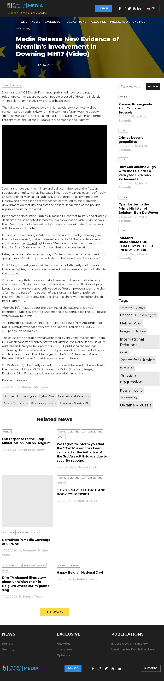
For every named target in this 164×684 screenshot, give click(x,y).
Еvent (61, 440)
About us (98, 24)
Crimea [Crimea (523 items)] (140, 310)
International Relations (73, 399)
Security (8, 652)
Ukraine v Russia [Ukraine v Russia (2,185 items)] (136, 408)
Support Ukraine (92, 435)
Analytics (63, 647)
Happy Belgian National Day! (80, 576)
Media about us (12, 568)
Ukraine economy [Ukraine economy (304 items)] (129, 400)
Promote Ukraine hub (127, 24)
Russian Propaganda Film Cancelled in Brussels (135, 111)
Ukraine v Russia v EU (74, 406)
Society (26, 31)
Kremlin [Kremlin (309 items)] (124, 355)
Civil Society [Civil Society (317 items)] (126, 310)
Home (23, 24)
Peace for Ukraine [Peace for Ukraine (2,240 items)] (137, 362)
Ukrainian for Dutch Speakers (133, 652)
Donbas (54, 103)
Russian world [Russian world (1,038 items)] (131, 394)
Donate (103, 10)
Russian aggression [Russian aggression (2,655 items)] (131, 381)
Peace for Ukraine (16, 406)
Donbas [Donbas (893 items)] (126, 318)
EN (151, 9)
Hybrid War (47, 399)
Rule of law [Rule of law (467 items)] (127, 370)
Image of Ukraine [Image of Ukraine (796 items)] (133, 334)
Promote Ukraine (68, 435)
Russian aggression (44, 406)
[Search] (132, 89)
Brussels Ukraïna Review (129, 647)
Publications (76, 24)
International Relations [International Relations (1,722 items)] (132, 345)
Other (7, 435)
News (36, 24)
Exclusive (53, 24)
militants (28, 195)
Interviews (64, 652)
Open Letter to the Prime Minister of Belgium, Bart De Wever (138, 212)
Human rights (26, 399)
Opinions (63, 658)
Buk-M (32, 246)
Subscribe (150, 671)
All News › (54, 615)
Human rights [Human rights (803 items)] (145, 318)
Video (6, 573)
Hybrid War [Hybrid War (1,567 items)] (130, 326)
